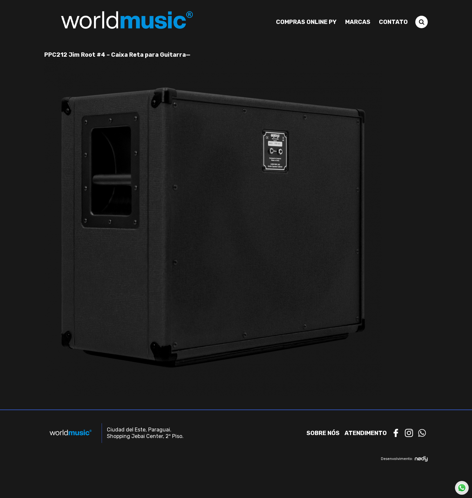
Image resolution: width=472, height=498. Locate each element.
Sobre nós (323, 433)
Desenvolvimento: (404, 459)
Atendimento (365, 433)
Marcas (357, 22)
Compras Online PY (306, 22)
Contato (393, 22)
